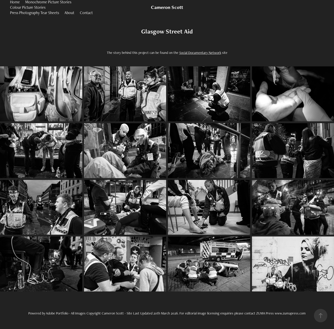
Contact (86, 12)
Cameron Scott (167, 7)
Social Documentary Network (200, 52)
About (69, 12)
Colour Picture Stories (27, 7)
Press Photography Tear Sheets (34, 12)
